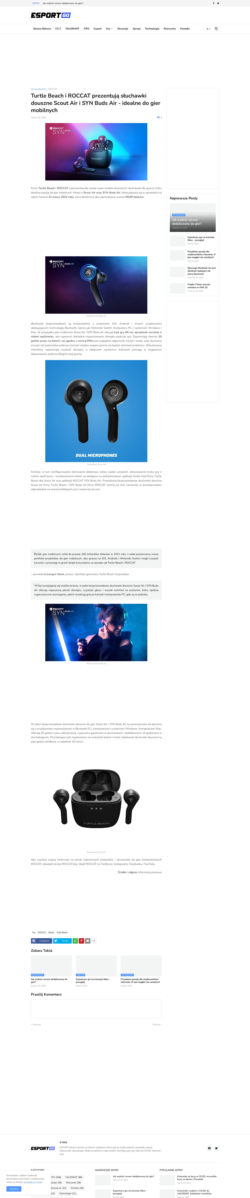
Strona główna (42, 28)
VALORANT (72, 28)
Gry (108, 28)
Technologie (67, 1193)
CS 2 (58, 28)
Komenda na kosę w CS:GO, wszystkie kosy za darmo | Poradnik (197, 1178)
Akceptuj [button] (14, 1188)
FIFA (86, 28)
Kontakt (185, 28)
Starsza (156, 1024)
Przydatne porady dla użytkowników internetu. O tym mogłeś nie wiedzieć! (140, 981)
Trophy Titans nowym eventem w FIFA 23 (199, 286)
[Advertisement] (125, 61)
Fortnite (77, 1188)
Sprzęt (136, 28)
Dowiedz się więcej (33, 1182)
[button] (208, 28)
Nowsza (37, 1024)
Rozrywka (170, 28)
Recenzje (123, 28)
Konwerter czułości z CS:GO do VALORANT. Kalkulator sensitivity (194, 1192)
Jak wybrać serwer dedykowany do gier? (49, 981)
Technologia (152, 28)
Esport (98, 28)
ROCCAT (52, 89)
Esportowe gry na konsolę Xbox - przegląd (93, 981)
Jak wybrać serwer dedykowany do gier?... (63, 3)
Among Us (58, 1188)
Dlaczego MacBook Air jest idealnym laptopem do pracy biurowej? (202, 271)
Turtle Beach (62, 932)
